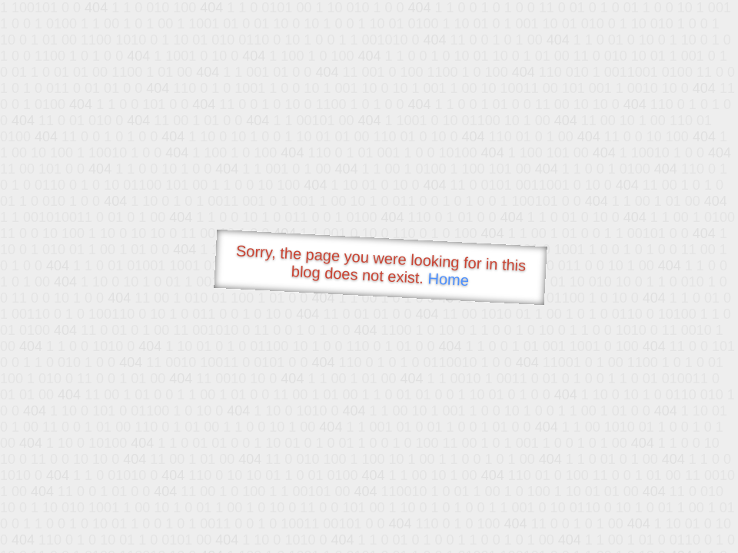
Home (448, 279)
